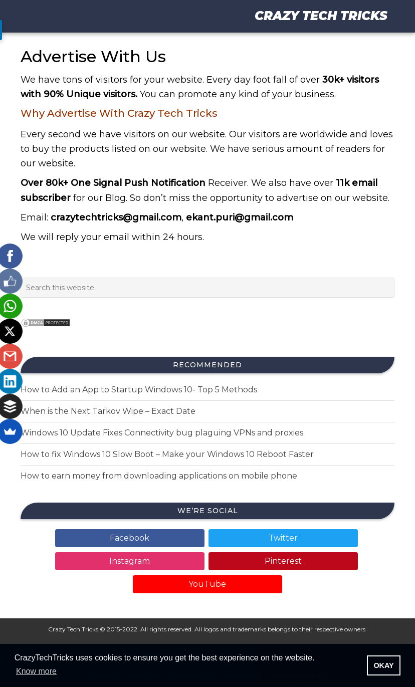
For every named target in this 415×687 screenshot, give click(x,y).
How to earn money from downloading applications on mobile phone (159, 476)
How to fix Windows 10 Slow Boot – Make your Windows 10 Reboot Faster (167, 454)
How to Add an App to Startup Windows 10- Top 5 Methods (139, 389)
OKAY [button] (383, 665)
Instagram (129, 561)
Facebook (129, 538)
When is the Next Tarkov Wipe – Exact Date (108, 411)
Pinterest (283, 561)
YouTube (207, 584)
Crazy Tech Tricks (321, 16)
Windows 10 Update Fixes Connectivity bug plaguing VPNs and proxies (162, 432)
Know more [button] (36, 671)
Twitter (283, 538)
